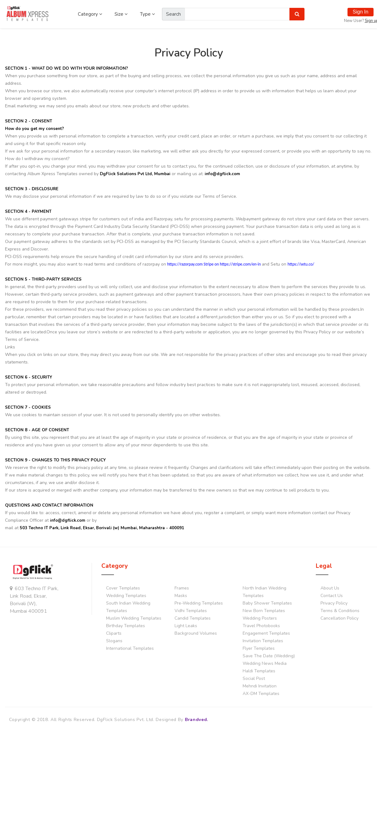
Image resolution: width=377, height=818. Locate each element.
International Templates (130, 648)
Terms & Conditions (339, 611)
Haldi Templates (259, 671)
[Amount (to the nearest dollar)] (237, 14)
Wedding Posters (260, 618)
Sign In (361, 11)
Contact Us (331, 596)
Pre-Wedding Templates (199, 603)
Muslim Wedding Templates (133, 618)
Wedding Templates (126, 596)
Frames (182, 588)
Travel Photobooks (261, 626)
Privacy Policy (333, 603)
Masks (181, 596)
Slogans (114, 641)
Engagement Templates (266, 633)
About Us (329, 588)
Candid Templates (193, 618)
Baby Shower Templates (267, 603)
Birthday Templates (125, 626)
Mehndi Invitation (260, 686)
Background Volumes (196, 633)
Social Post (254, 678)
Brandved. (196, 720)
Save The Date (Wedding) (269, 656)
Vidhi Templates (191, 611)
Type (147, 14)
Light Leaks (186, 626)
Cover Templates (123, 588)
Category (90, 14)
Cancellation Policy (339, 618)
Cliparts (113, 633)
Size (121, 14)
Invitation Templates (263, 641)
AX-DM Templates (261, 694)
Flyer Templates (259, 648)
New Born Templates (264, 611)
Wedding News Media (265, 663)
